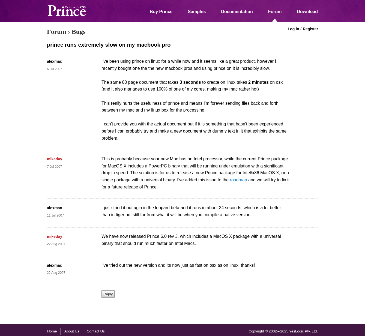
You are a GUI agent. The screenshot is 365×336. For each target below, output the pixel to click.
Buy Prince (161, 11)
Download (307, 11)
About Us (71, 331)
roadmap (238, 180)
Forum (275, 11)
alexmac (54, 61)
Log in (293, 29)
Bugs (79, 31)
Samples (197, 11)
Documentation (237, 11)
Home (52, 331)
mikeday (54, 159)
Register (310, 29)
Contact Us (96, 331)
